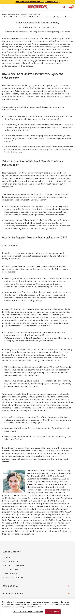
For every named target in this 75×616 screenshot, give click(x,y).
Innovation (36, 14)
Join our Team (11, 569)
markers (39, 355)
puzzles (13, 266)
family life (44, 405)
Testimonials (10, 573)
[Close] (71, 602)
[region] (37, 607)
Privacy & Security (13, 577)
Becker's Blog (26, 14)
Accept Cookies (52, 612)
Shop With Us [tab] (10, 586)
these (7, 320)
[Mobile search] (64, 7)
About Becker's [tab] (12, 551)
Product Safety (11, 561)
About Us (8, 557)
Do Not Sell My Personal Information (28, 612)
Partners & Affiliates (14, 565)
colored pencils (54, 355)
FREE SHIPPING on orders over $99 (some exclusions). (38, 2)
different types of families (25, 405)
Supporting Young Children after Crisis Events (27, 220)
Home (4, 14)
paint (31, 355)
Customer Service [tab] (13, 593)
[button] (3, 7)
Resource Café (13, 14)
